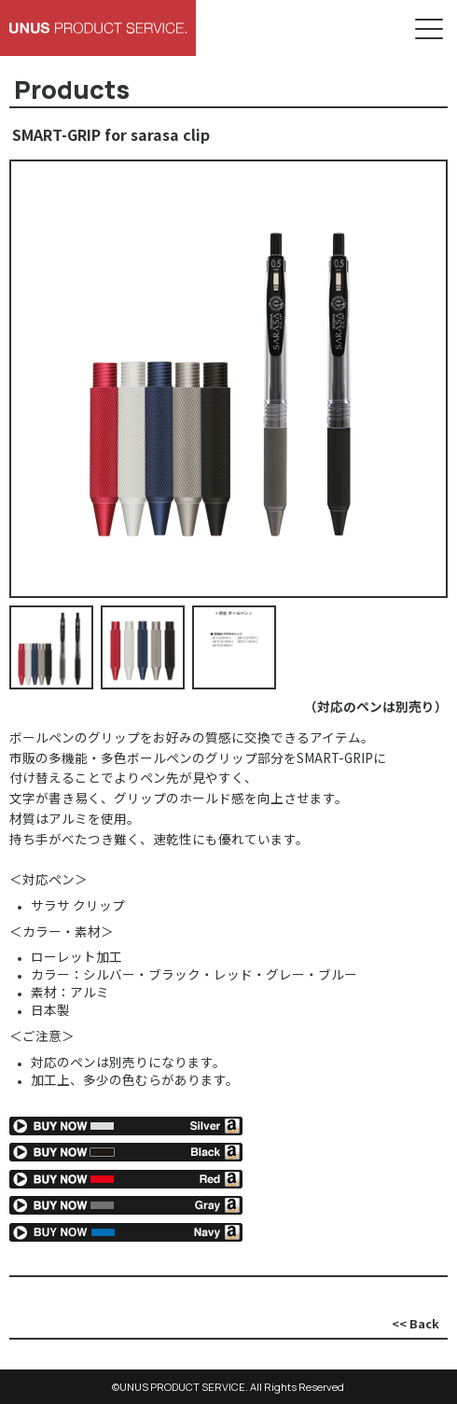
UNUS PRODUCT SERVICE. (183, 1387)
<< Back (415, 1323)
